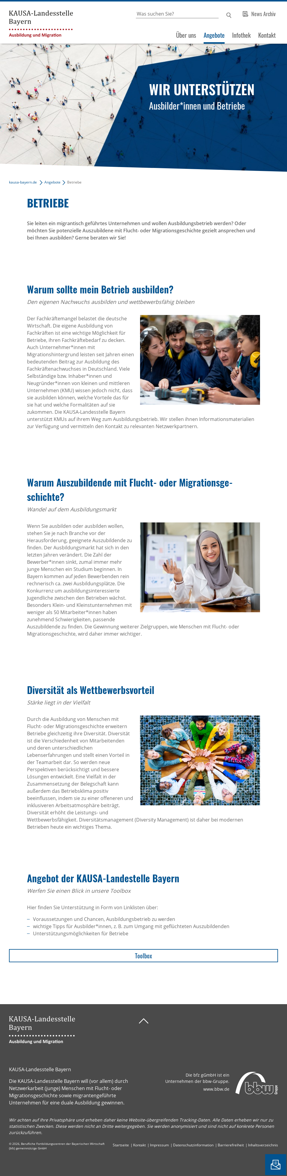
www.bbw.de (216, 1089)
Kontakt (267, 35)
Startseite (121, 1145)
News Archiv (263, 14)
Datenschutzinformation (193, 1145)
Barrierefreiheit (231, 1145)
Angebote (214, 35)
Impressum (159, 1145)
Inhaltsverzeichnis (263, 1145)
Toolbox (143, 955)
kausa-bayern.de (23, 182)
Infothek (241, 35)
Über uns (186, 35)
